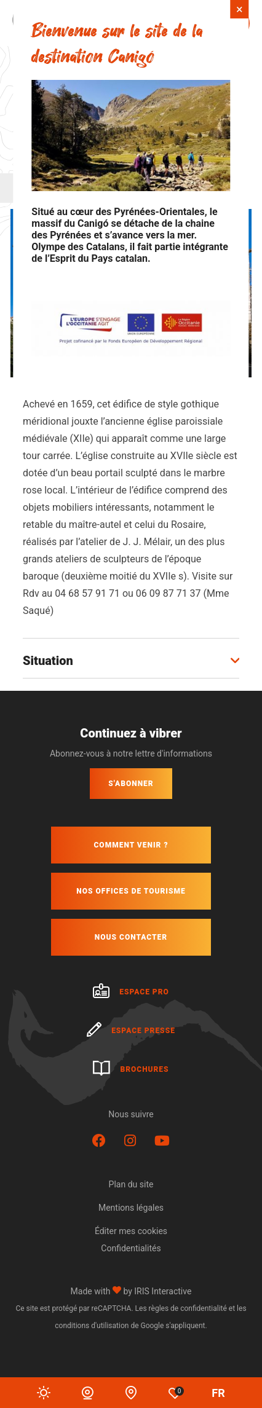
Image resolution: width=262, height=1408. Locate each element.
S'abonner (130, 783)
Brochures (131, 1069)
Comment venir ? (130, 845)
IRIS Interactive (162, 1291)
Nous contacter (131, 937)
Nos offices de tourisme (130, 891)
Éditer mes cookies (131, 1231)
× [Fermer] (239, 9)
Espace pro (131, 992)
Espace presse (131, 1030)
